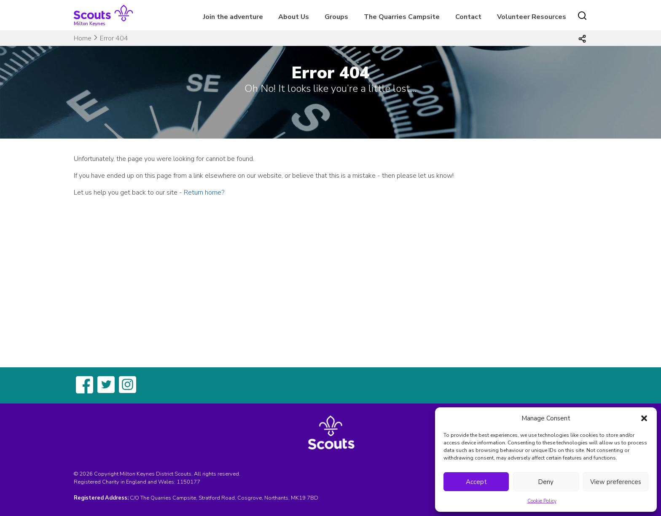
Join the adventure (233, 16)
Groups (336, 16)
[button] (644, 418)
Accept (476, 482)
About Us (293, 16)
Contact (468, 16)
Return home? (204, 192)
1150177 (188, 482)
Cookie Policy (541, 500)
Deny (546, 482)
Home (82, 38)
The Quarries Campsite (402, 16)
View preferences (615, 482)
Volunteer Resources (531, 16)
